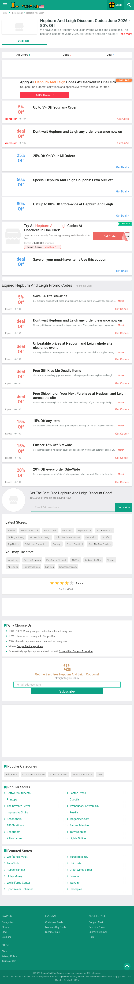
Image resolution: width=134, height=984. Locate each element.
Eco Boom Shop (104, 530)
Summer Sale (52, 932)
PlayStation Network (56, 560)
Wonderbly (13, 560)
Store (100, 774)
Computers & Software (33, 774)
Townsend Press (31, 567)
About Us (7, 951)
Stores (5, 927)
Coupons (7, 936)
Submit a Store (97, 927)
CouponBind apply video (30, 646)
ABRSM (75, 560)
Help (91, 936)
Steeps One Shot (75, 544)
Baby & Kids (11, 774)
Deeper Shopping (32, 560)
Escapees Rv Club (30, 530)
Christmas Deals (54, 922)
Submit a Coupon (98, 932)
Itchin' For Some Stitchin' (68, 537)
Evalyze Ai (67, 530)
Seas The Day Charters (99, 544)
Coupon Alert (96, 922)
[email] (81, 507)
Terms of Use (9, 961)
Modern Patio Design (40, 537)
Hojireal (11, 530)
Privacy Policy (9, 956)
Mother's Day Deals (55, 927)
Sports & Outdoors (58, 774)
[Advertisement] (67, 69)
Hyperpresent (84, 530)
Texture (111, 560)
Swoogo (57, 544)
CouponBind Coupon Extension (75, 651)
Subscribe (124, 507)
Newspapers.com (68, 567)
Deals (115, 4)
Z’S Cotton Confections (36, 544)
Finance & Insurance (82, 774)
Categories (7, 922)
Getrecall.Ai (90, 537)
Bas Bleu (49, 567)
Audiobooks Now (93, 560)
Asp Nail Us (13, 544)
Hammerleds (50, 530)
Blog (4, 932)
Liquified (106, 537)
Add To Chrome (44, 95)
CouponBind (63, 976)
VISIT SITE (24, 41)
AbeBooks (13, 567)
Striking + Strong (16, 537)
